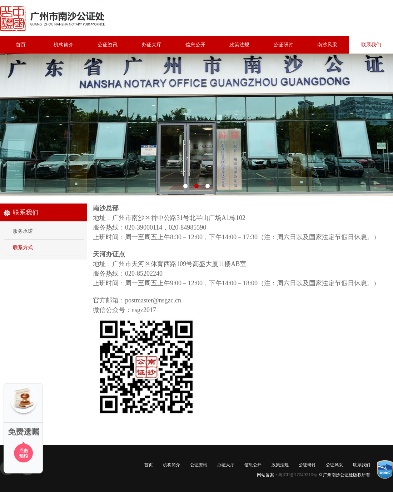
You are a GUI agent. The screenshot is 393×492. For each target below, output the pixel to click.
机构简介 (64, 44)
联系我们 (371, 44)
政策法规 (239, 44)
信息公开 (195, 44)
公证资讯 (108, 44)
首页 (21, 44)
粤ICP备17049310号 (297, 474)
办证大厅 (151, 44)
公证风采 (334, 464)
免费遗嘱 (23, 431)
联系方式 (23, 247)
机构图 (196, 125)
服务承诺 (23, 231)
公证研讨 (283, 44)
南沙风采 (327, 44)
